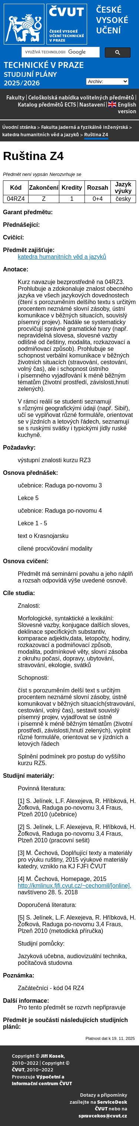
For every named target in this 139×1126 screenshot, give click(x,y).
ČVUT (18, 1069)
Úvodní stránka (19, 127)
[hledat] (60, 52)
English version (122, 107)
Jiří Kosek (52, 1055)
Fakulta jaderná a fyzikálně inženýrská (84, 127)
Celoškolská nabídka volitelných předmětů (81, 97)
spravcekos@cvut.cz (103, 1115)
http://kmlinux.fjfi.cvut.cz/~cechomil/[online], (74, 885)
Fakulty (15, 97)
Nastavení (92, 104)
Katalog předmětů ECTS (47, 104)
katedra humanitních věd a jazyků (40, 134)
